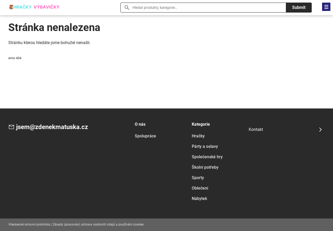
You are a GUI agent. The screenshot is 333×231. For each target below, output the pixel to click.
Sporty (198, 177)
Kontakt (256, 129)
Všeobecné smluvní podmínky (29, 224)
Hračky (198, 135)
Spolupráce (145, 135)
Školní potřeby (205, 167)
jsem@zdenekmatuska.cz (52, 127)
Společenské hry (207, 156)
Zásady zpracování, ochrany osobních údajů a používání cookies (98, 224)
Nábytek (199, 198)
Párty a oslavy (205, 146)
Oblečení (200, 188)
